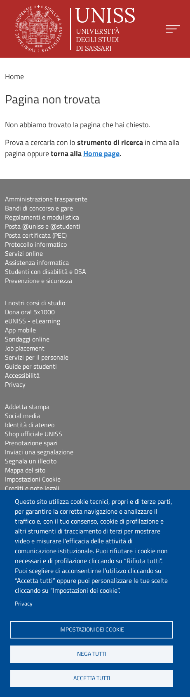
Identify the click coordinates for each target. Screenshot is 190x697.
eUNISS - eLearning (32, 320)
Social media (22, 415)
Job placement (25, 348)
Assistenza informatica (37, 262)
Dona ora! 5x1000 (30, 311)
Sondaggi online (27, 339)
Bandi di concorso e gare (39, 208)
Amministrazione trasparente (46, 198)
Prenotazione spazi (31, 442)
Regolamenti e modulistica (42, 217)
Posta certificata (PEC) (36, 235)
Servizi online (24, 253)
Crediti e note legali (32, 488)
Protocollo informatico (36, 244)
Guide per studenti (31, 366)
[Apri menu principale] (173, 29)
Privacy (24, 603)
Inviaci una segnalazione (39, 451)
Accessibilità (22, 375)
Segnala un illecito (30, 460)
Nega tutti (91, 654)
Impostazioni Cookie (33, 479)
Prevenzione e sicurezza (38, 280)
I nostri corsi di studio (35, 302)
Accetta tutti (91, 678)
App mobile (20, 329)
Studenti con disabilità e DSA (45, 271)
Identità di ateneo (29, 424)
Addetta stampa (27, 406)
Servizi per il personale (36, 357)
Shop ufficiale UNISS (33, 433)
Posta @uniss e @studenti (42, 226)
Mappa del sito (25, 470)
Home (14, 76)
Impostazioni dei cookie (91, 629)
